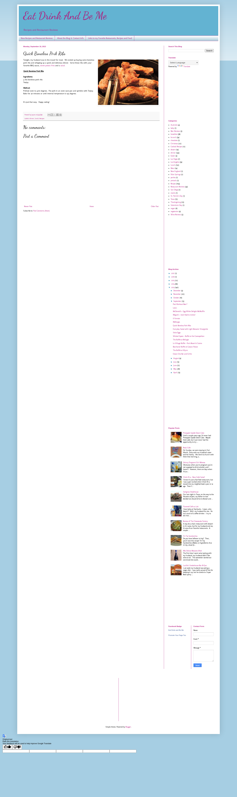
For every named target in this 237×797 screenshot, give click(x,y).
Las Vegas (174, 159)
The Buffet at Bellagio (181, 340)
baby (172, 128)
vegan (173, 208)
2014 (173, 284)
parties (173, 177)
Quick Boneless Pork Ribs (182, 326)
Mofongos (176, 322)
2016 (173, 277)
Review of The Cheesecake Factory (195, 521)
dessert (173, 150)
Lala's (175, 308)
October (176, 298)
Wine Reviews (176, 215)
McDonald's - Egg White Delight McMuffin (189, 311)
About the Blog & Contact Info (70, 38)
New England (176, 171)
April (175, 372)
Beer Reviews (175, 131)
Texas (173, 199)
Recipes (41, 118)
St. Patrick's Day (177, 196)
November (177, 294)
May (175, 369)
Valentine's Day (176, 205)
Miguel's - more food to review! (184, 315)
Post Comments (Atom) (41, 211)
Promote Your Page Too (177, 635)
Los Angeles (175, 162)
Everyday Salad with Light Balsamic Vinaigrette (190, 329)
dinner (31, 118)
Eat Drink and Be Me (176, 630)
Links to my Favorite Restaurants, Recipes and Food (110, 38)
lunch (37, 118)
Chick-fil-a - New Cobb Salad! (194, 477)
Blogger (128, 727)
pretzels (174, 180)
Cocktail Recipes (176, 147)
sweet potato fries (47, 65)
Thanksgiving (176, 202)
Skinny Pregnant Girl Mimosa (194, 462)
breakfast (174, 134)
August (176, 358)
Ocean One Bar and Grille (182, 354)
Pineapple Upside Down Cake (193, 433)
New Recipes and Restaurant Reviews (37, 38)
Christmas (174, 143)
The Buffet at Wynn (180, 350)
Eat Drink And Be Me (65, 15)
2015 (173, 280)
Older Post (155, 206)
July (175, 362)
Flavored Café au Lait (190, 506)
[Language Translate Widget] (183, 62)
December (177, 291)
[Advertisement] (193, 93)
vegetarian (174, 211)
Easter (173, 156)
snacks (173, 193)
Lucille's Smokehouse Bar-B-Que (195, 565)
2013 (173, 287)
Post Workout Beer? (180, 304)
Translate (183, 66)
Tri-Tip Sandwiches (190, 536)
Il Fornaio (176, 318)
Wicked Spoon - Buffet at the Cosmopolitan (188, 336)
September (177, 301)
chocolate (174, 140)
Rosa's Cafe (187, 448)
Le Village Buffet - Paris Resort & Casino (187, 343)
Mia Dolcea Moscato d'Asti (192, 551)
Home (92, 206)
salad (62, 65)
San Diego (174, 190)
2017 (173, 273)
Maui (172, 168)
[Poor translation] (17, 747)
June (175, 365)
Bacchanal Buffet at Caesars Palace (185, 347)
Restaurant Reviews (178, 187)
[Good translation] (7, 747)
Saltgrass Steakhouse (190, 492)
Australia (174, 125)
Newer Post (28, 206)
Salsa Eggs (176, 332)
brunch (173, 137)
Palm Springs (175, 174)
